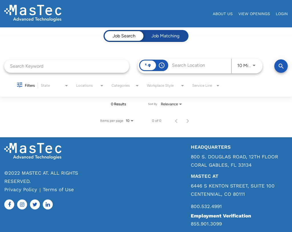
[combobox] (66, 66)
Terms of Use (58, 189)
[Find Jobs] (281, 66)
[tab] (124, 36)
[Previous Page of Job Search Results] (176, 120)
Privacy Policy (20, 189)
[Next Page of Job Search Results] (187, 120)
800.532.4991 (206, 206)
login (282, 13)
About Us (223, 13)
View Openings (254, 13)
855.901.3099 (206, 224)
